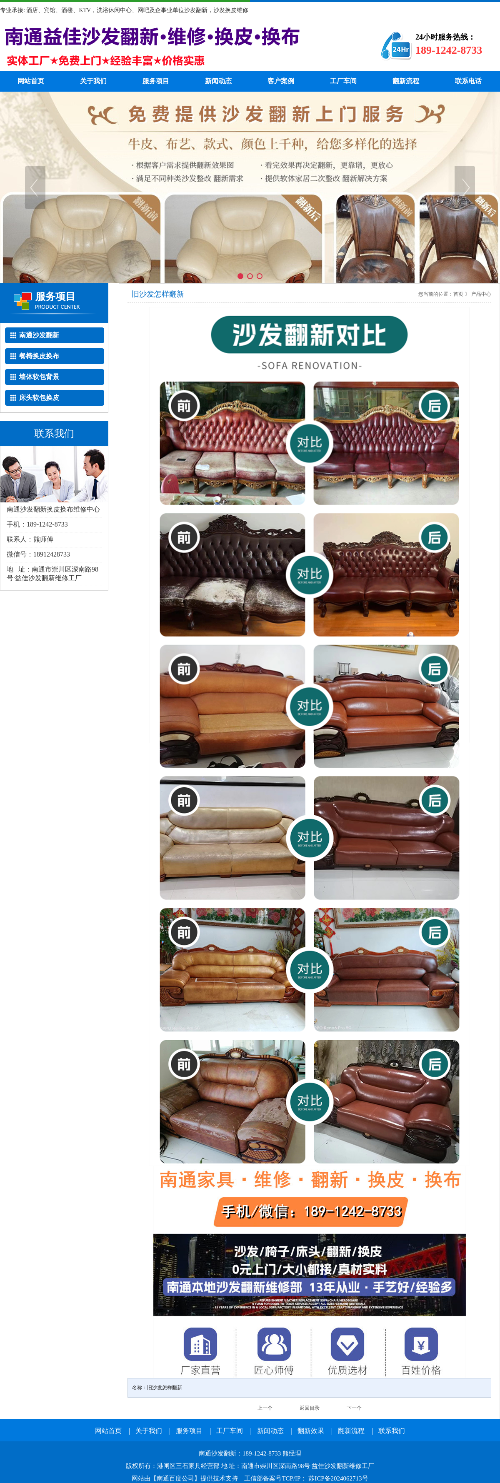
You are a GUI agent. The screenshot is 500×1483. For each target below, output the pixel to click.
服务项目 (155, 81)
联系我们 (391, 1430)
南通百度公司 (175, 1478)
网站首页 (31, 81)
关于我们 (93, 81)
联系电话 (468, 81)
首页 (458, 294)
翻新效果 (311, 1430)
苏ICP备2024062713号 (337, 1478)
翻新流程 (405, 81)
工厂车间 (343, 81)
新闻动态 (218, 81)
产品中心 (481, 294)
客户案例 (281, 81)
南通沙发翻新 (177, 46)
